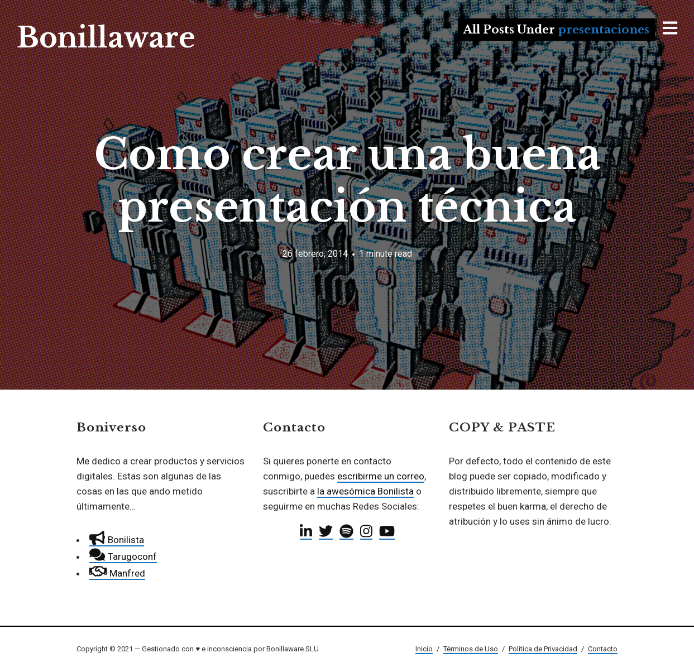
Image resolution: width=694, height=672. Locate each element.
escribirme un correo (380, 476)
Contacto (603, 649)
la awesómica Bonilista (365, 491)
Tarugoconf (122, 556)
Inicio (424, 649)
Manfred (117, 573)
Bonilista (116, 539)
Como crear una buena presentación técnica (347, 180)
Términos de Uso (470, 649)
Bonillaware (106, 37)
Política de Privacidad (543, 649)
